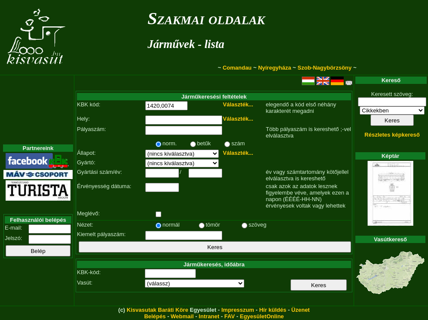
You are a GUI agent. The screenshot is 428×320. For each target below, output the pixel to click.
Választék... (238, 104)
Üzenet (300, 310)
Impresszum (237, 310)
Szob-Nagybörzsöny (324, 67)
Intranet (209, 316)
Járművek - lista (185, 44)
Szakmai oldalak (206, 18)
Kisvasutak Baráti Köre (157, 310)
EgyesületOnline (262, 316)
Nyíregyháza (274, 67)
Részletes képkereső (392, 134)
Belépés (155, 316)
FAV (229, 316)
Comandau (237, 67)
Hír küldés (272, 310)
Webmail (182, 316)
